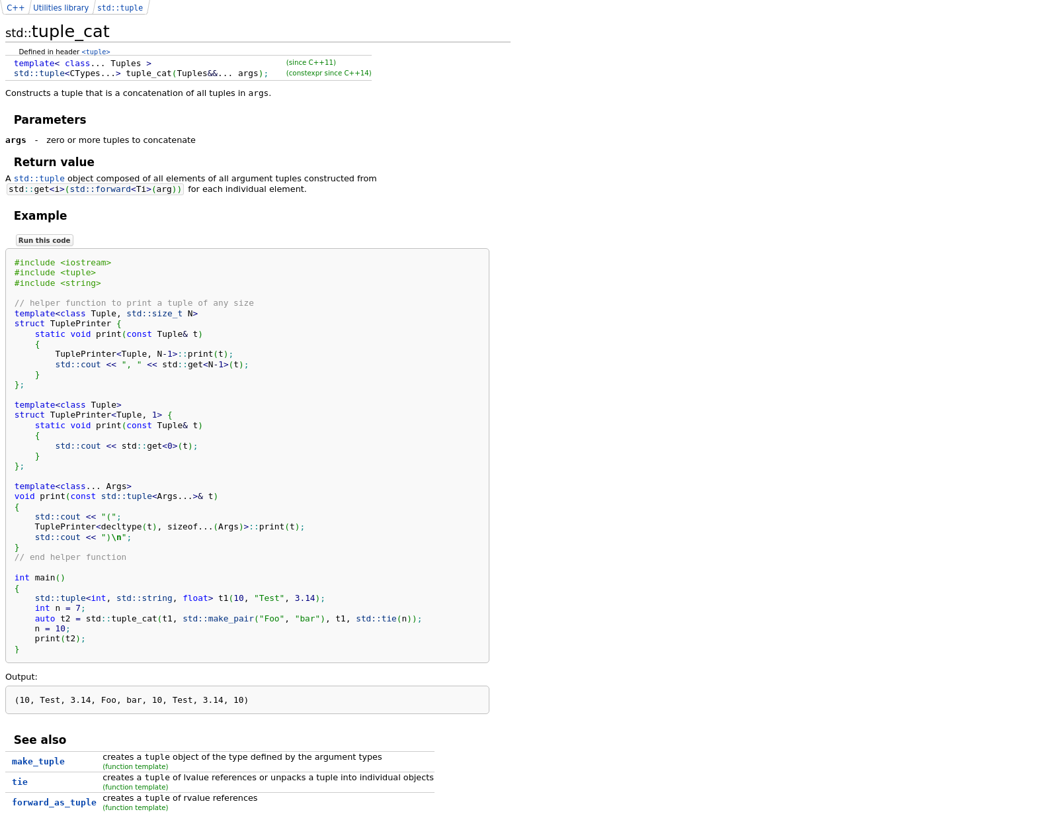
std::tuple (39, 178)
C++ (15, 8)
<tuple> (96, 52)
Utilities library (61, 8)
